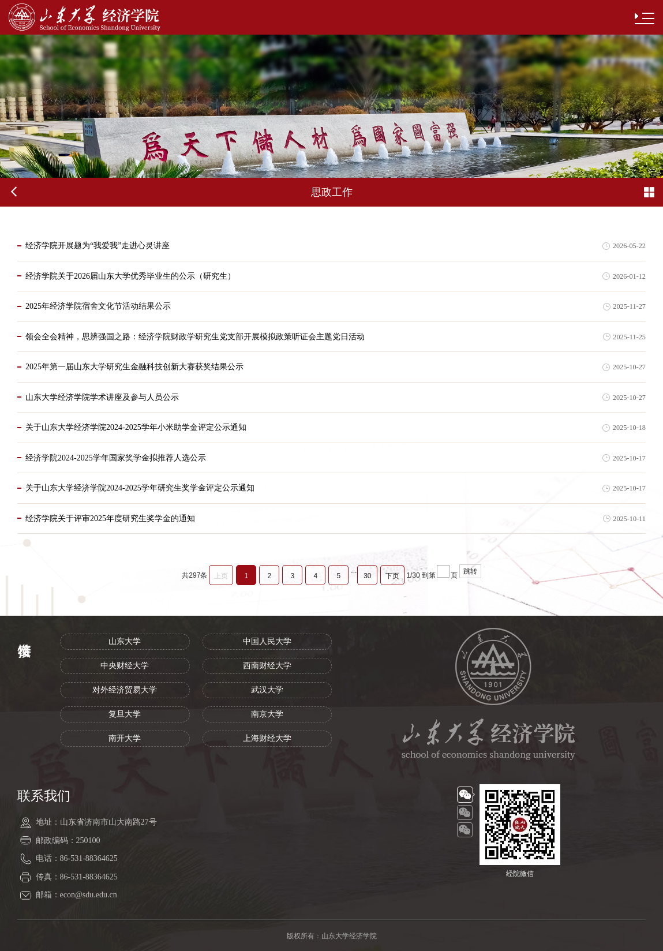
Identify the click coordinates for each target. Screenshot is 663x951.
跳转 (470, 571)
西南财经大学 (267, 665)
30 (367, 576)
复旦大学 (124, 714)
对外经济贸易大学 (124, 690)
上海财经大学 (267, 738)
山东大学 (124, 641)
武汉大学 (267, 690)
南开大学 (124, 738)
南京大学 (267, 714)
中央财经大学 (124, 665)
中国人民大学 (267, 641)
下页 (392, 576)
